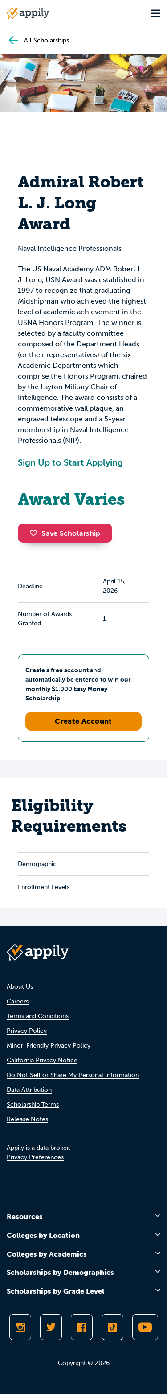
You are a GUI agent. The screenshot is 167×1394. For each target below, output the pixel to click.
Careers (18, 1001)
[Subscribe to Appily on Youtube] (145, 1327)
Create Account (83, 721)
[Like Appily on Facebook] (82, 1327)
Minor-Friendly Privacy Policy (48, 1045)
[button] (35, 533)
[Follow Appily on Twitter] (51, 1327)
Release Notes (27, 1119)
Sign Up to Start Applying (70, 462)
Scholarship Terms (33, 1104)
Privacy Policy (27, 1031)
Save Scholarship (65, 533)
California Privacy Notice (42, 1060)
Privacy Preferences (35, 1157)
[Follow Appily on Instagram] (20, 1327)
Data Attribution (29, 1090)
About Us (20, 986)
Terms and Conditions (38, 1016)
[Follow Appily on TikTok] (112, 1327)
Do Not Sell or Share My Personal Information (73, 1075)
